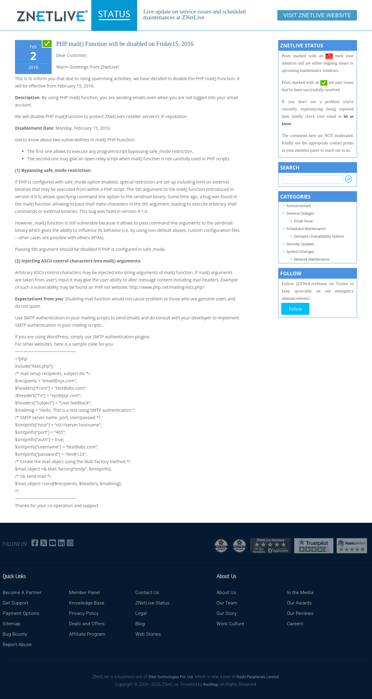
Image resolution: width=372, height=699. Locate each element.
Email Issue (303, 221)
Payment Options (21, 613)
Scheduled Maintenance (306, 229)
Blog (140, 623)
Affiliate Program (87, 634)
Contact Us (147, 592)
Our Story (227, 613)
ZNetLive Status (152, 603)
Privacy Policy (84, 613)
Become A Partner (22, 592)
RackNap (210, 684)
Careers (295, 623)
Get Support (15, 603)
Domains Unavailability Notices (319, 236)
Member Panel (84, 592)
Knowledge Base (86, 603)
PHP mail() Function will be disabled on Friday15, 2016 (125, 43)
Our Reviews (300, 613)
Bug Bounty (15, 634)
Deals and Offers (87, 623)
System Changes (300, 252)
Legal (141, 613)
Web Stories (148, 634)
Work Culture (230, 623)
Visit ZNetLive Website (317, 15)
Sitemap (11, 623)
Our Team (227, 603)
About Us (226, 592)
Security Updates (300, 244)
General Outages (300, 213)
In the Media (300, 592)
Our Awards (299, 603)
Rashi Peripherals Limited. (258, 677)
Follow (295, 309)
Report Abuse (17, 644)
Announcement (298, 206)
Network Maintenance (311, 259)
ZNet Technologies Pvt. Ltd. (170, 677)
